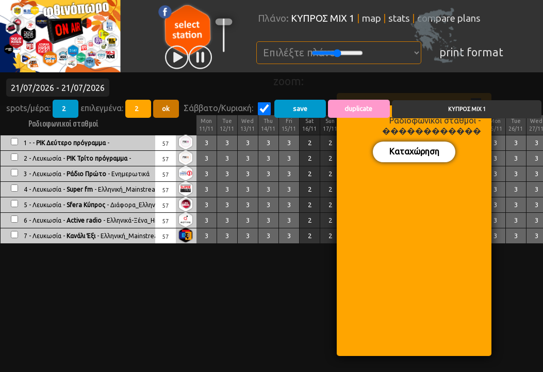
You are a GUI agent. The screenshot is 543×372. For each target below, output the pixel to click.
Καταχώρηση (414, 151)
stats (399, 18)
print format (471, 52)
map (371, 18)
